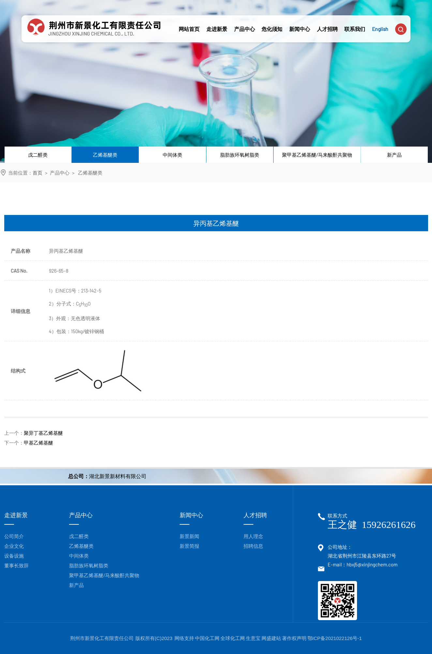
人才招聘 (327, 24)
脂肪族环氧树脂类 (239, 155)
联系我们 (354, 24)
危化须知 (271, 24)
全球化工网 (232, 638)
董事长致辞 (16, 565)
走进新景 (216, 24)
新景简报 (189, 546)
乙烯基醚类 (105, 155)
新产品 (394, 155)
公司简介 (14, 536)
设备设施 (14, 556)
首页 (37, 173)
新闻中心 (299, 24)
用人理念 (253, 536)
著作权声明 (294, 638)
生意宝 (253, 638)
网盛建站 (271, 638)
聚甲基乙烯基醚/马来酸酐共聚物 (317, 155)
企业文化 (14, 546)
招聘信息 (253, 546)
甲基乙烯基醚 (38, 443)
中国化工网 (207, 638)
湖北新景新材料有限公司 (117, 476)
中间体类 (172, 155)
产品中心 (244, 24)
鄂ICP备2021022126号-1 (334, 638)
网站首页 (189, 24)
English (380, 24)
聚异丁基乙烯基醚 (43, 433)
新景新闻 (189, 536)
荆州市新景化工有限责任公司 (102, 638)
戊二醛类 (38, 155)
